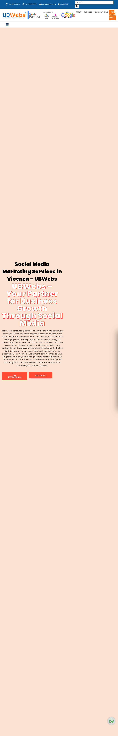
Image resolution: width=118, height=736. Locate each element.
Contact (99, 12)
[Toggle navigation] (7, 24)
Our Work (88, 12)
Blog (106, 12)
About (79, 12)
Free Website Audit (112, 15)
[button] (14, 376)
